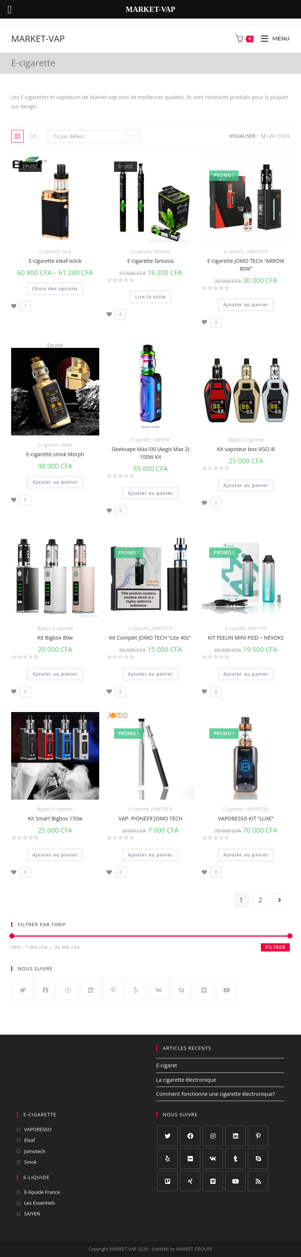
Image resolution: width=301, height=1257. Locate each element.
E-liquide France (42, 1192)
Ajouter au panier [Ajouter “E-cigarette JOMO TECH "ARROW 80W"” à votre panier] (246, 304)
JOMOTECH (257, 251)
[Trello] (167, 1181)
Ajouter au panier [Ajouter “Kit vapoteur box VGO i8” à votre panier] (246, 485)
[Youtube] (226, 990)
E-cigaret (166, 1065)
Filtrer (275, 947)
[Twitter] (22, 990)
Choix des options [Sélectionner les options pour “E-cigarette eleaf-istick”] (55, 288)
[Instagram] (68, 990)
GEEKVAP (162, 440)
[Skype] (181, 990)
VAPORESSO (257, 809)
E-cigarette (49, 251)
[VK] (158, 990)
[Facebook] (45, 990)
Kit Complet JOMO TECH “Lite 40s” (150, 637)
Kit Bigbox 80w (55, 637)
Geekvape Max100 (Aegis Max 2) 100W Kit (150, 452)
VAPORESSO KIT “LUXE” (246, 818)
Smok (30, 1162)
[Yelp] (136, 990)
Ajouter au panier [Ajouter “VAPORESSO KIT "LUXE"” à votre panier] (246, 855)
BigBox (234, 440)
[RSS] (258, 1181)
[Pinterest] (113, 990)
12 (262, 136)
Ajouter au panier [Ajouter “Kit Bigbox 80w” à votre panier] (55, 674)
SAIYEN (32, 1213)
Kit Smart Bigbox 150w (55, 818)
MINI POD (257, 628)
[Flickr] (190, 1158)
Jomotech (34, 1151)
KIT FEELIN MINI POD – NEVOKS (246, 637)
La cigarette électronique (186, 1079)
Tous (284, 136)
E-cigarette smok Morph (55, 454)
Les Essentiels (39, 1202)
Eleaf (66, 251)
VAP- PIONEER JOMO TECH (150, 818)
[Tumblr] (235, 1158)
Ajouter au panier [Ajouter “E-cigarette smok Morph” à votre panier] (55, 482)
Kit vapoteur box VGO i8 (246, 449)
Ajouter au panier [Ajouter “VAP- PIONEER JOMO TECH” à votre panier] (150, 855)
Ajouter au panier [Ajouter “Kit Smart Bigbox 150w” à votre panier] (55, 855)
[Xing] (190, 1181)
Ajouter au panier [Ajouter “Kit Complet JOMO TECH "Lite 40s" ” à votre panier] (150, 674)
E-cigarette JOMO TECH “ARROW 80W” (246, 264)
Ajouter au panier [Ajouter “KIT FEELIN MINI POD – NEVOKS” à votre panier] (246, 674)
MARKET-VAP (38, 38)
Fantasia (161, 251)
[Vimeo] (204, 990)
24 (272, 136)
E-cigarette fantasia (150, 260)
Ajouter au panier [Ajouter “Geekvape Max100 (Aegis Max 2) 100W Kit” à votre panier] (150, 493)
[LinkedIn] (90, 990)
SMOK (66, 445)
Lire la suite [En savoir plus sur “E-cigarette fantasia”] (150, 297)
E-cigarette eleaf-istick (55, 260)
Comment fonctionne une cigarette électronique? (215, 1093)
